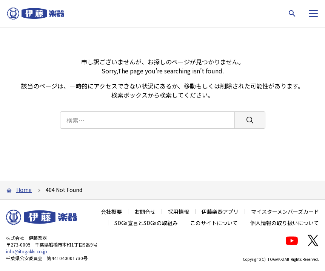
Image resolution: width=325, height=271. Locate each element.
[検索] (249, 120)
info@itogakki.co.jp (26, 251)
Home (24, 189)
